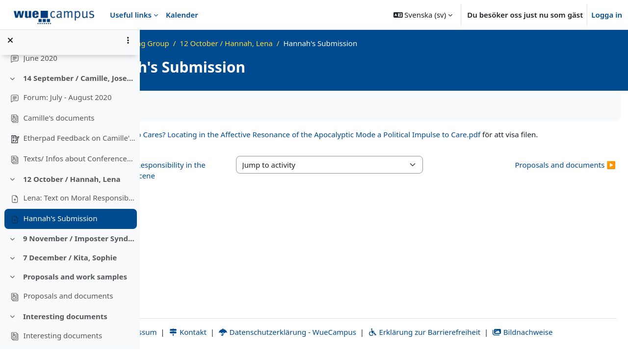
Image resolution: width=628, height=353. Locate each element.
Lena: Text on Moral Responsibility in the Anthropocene (80, 201)
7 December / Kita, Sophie (70, 261)
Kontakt (242, 332)
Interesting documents (65, 320)
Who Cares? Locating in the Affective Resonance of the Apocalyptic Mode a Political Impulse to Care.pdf (411, 134)
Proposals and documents (68, 299)
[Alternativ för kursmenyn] (128, 44)
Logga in (606, 15)
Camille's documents (59, 121)
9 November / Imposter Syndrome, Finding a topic (79, 242)
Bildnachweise (577, 332)
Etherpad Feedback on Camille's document (80, 142)
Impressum (185, 332)
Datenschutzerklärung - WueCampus (342, 332)
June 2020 (40, 61)
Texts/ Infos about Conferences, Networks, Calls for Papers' (80, 162)
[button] (423, 14)
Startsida (184, 43)
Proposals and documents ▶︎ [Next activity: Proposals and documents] (565, 175)
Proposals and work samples (75, 280)
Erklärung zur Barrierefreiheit (478, 332)
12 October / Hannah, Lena (72, 182)
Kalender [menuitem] (182, 15)
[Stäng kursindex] (10, 44)
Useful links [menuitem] (131, 15)
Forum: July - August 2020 (68, 101)
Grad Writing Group (244, 43)
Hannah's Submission (61, 222)
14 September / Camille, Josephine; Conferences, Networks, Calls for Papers (79, 82)
